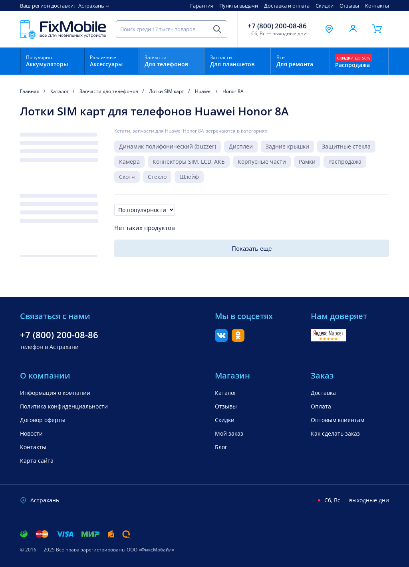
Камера (129, 161)
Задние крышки (287, 146)
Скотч (127, 176)
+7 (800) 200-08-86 (277, 26)
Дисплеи (241, 146)
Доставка (323, 393)
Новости (31, 433)
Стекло (157, 176)
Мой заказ (229, 433)
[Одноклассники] (238, 339)
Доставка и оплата (287, 5)
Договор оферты (43, 420)
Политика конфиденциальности (64, 406)
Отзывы (349, 5)
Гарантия (201, 5)
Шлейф (189, 176)
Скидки (325, 5)
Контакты (377, 5)
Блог (221, 447)
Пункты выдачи (238, 5)
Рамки (307, 161)
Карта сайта (37, 460)
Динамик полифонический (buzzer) (167, 146)
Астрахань (91, 5)
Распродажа (344, 161)
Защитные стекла (346, 146)
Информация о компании (55, 393)
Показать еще (252, 248)
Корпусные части (262, 161)
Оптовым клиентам (337, 420)
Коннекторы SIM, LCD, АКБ (189, 161)
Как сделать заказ (335, 433)
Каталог (225, 393)
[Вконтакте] (221, 339)
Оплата (321, 406)
